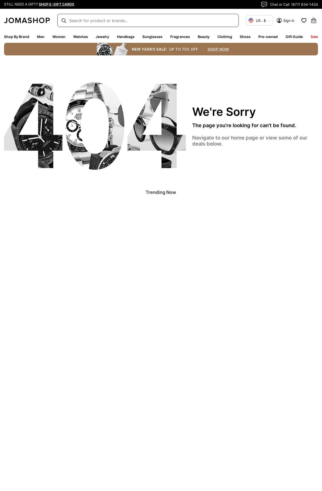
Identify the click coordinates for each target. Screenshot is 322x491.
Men (41, 36)
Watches (80, 36)
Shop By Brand (16, 36)
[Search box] (146, 20)
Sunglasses (152, 36)
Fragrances (180, 36)
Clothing (224, 36)
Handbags (126, 36)
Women (58, 36)
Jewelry (102, 36)
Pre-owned (268, 36)
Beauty (204, 36)
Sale (314, 36)
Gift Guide (294, 36)
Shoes (245, 36)
